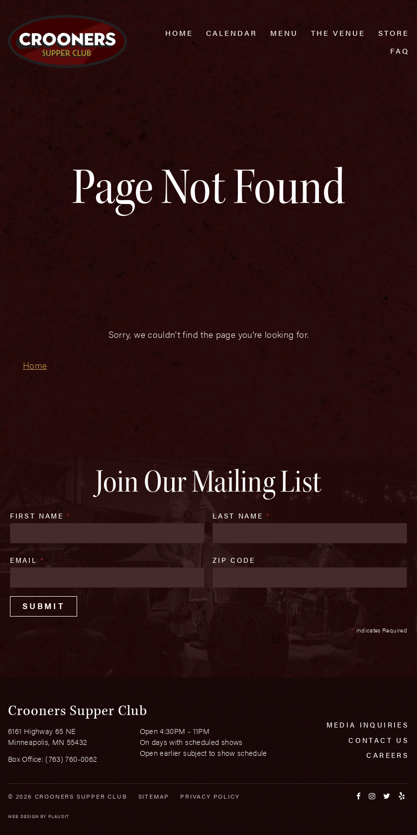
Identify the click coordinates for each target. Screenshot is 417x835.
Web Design (23, 816)
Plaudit (58, 816)
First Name (40, 516)
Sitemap (154, 796)
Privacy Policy (209, 796)
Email (27, 560)
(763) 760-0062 (71, 758)
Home (35, 365)
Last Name (241, 516)
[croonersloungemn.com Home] (67, 41)
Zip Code (233, 560)
